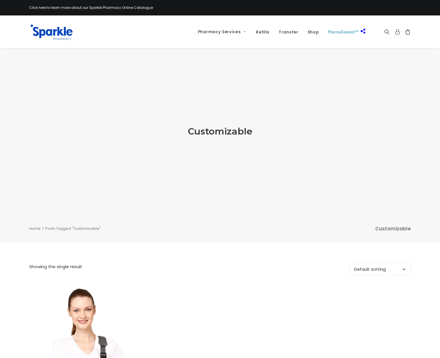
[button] (388, 31)
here (42, 7)
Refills (263, 32)
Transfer (288, 32)
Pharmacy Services (221, 32)
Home (35, 202)
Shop (313, 32)
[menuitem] (219, 31)
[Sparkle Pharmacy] (51, 31)
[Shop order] (380, 244)
